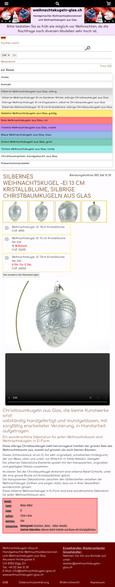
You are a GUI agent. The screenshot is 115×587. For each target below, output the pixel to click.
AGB (5, 582)
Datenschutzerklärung (34, 582)
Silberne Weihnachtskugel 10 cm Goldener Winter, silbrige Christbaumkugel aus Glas (55, 97)
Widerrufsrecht (69, 582)
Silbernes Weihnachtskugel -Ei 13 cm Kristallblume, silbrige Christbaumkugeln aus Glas (57, 107)
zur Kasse (7, 70)
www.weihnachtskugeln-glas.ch (23, 574)
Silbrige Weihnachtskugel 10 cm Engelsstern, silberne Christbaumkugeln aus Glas (53, 102)
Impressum (97, 582)
